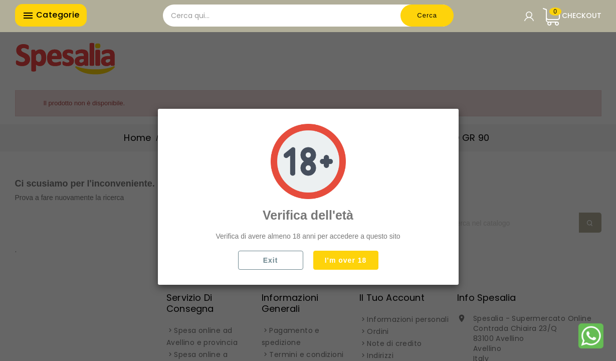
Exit (270, 260)
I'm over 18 (346, 260)
